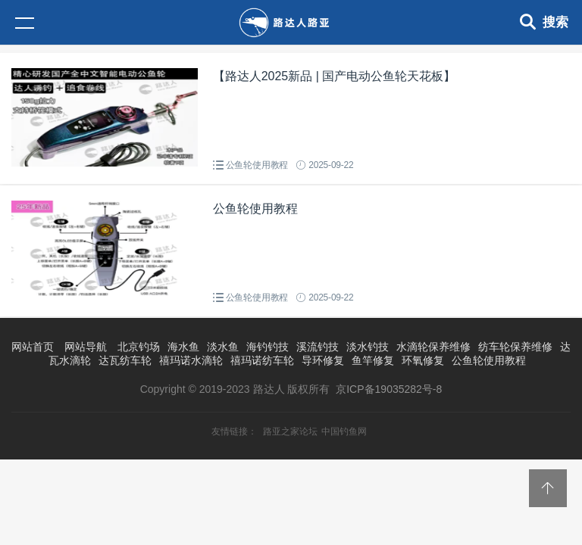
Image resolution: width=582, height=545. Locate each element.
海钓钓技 (267, 347)
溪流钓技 (317, 347)
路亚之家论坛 (290, 431)
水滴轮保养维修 (433, 347)
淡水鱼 (223, 347)
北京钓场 (138, 347)
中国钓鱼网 (344, 431)
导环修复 (323, 360)
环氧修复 (423, 360)
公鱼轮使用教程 (257, 165)
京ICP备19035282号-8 (389, 389)
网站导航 (85, 347)
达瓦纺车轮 (125, 360)
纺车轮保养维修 (515, 347)
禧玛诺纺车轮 (262, 360)
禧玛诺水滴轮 (191, 360)
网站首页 (32, 347)
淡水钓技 (367, 347)
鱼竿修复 (373, 360)
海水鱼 (183, 347)
